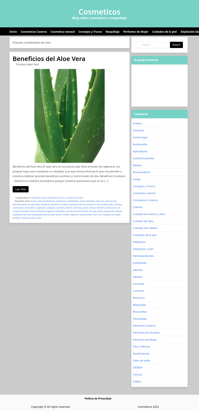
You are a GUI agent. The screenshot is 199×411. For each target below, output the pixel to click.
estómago (77, 207)
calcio (111, 204)
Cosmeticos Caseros (34, 31)
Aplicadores (140, 151)
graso (85, 207)
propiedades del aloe (22, 214)
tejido (117, 214)
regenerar (74, 214)
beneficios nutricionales (97, 204)
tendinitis (17, 218)
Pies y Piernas (141, 346)
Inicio (13, 31)
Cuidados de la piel (164, 31)
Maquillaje (112, 31)
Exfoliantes (140, 263)
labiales (137, 277)
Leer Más (20, 189)
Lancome (138, 284)
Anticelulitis (140, 144)
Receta (59, 214)
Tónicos (137, 374)
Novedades (60, 211)
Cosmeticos (100, 12)
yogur (33, 218)
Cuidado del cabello (145, 228)
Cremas (137, 207)
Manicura (139, 297)
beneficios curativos (60, 204)
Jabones (138, 270)
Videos (137, 381)
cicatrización (18, 207)
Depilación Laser (143, 249)
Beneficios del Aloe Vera (49, 58)
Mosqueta (40, 211)
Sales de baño (141, 360)
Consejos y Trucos (90, 31)
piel (94, 211)
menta (32, 211)
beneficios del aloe (78, 204)
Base (38, 204)
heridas (92, 207)
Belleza (137, 165)
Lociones (138, 290)
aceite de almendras (46, 201)
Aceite (33, 201)
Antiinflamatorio (20, 204)
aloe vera (100, 201)
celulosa (118, 204)
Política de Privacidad (98, 398)
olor (90, 211)
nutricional (70, 211)
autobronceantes (143, 158)
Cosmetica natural (63, 31)
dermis (69, 207)
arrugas (31, 204)
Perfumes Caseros (144, 325)
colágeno (51, 207)
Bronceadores (141, 172)
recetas (66, 214)
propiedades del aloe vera (43, 214)
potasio (119, 211)
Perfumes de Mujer (135, 31)
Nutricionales (82, 211)
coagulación (41, 207)
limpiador (24, 211)
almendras (90, 201)
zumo (39, 218)
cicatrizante (30, 207)
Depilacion (139, 242)
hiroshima (101, 207)
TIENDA (137, 367)
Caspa (136, 179)
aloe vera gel (110, 201)
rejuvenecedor (86, 214)
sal (113, 214)
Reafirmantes (141, 353)
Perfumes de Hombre (146, 332)
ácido (82, 201)
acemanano (61, 201)
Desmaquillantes (143, 256)
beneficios (45, 204)
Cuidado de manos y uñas (149, 214)
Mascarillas (140, 311)
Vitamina (26, 218)
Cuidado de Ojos (143, 221)
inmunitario (112, 207)
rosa (95, 214)
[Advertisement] (154, 85)
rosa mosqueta (104, 214)
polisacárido (109, 211)
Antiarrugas (140, 137)
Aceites (137, 123)
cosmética (60, 207)
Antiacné (138, 130)
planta (100, 211)
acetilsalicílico (73, 201)
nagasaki (50, 211)
